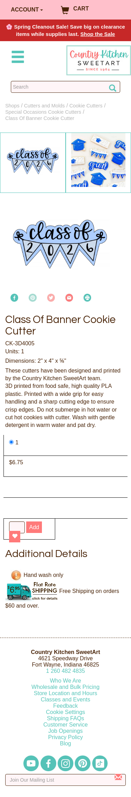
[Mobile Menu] (16, 58)
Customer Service (65, 725)
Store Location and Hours (65, 693)
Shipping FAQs (65, 718)
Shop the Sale (97, 34)
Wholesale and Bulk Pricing (65, 687)
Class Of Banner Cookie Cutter (39, 118)
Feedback (65, 706)
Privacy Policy (65, 737)
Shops (12, 105)
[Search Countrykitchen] (65, 87)
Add (34, 527)
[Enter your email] (65, 780)
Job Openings (65, 731)
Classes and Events (65, 699)
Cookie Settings (65, 712)
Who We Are (65, 681)
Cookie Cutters (85, 105)
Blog (65, 743)
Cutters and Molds (44, 105)
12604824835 (65, 671)
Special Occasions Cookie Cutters (43, 112)
